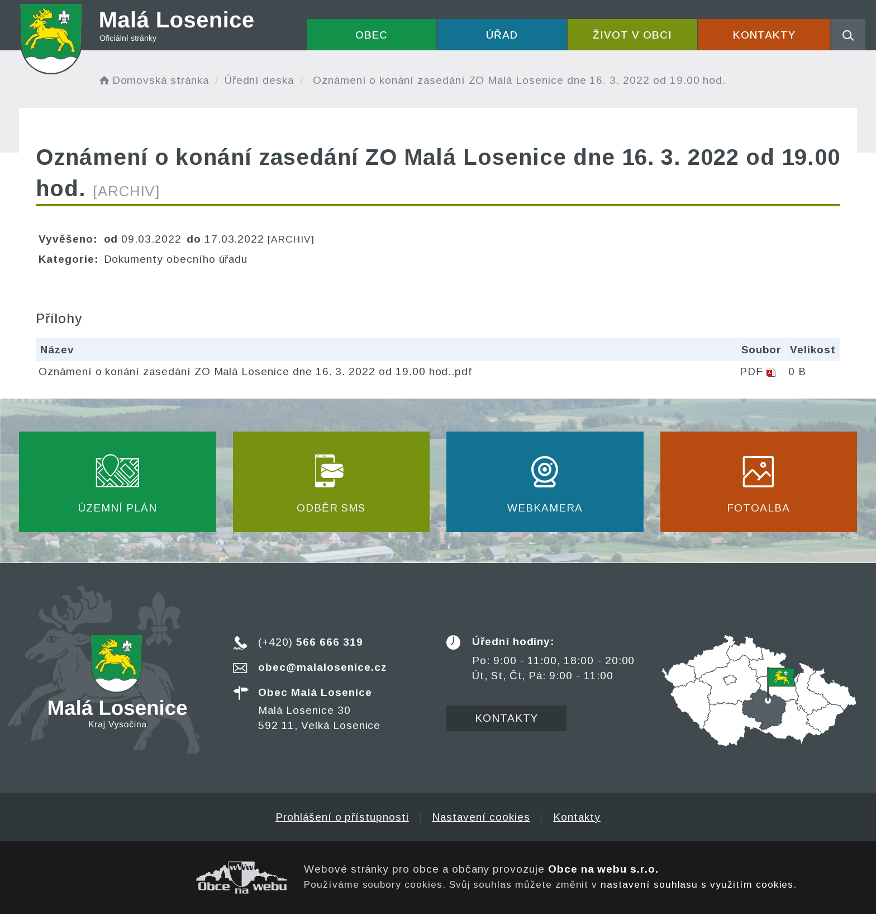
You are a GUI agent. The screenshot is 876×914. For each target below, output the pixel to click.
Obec (371, 35)
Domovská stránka (153, 80)
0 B (797, 371)
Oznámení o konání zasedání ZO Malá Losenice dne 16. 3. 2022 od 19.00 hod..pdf (255, 371)
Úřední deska (259, 80)
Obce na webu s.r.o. (603, 869)
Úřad (502, 35)
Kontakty (764, 35)
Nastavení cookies (481, 817)
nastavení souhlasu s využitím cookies (697, 884)
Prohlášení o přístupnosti (342, 817)
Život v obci (632, 35)
